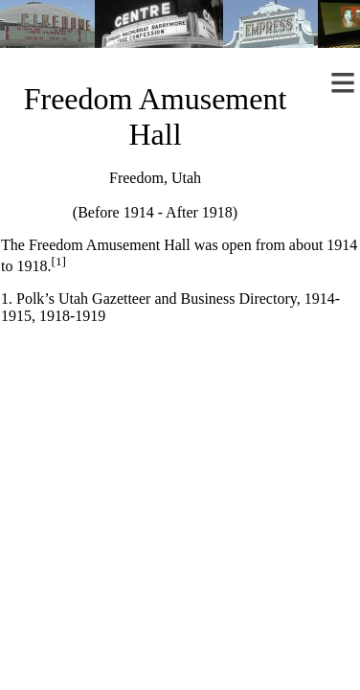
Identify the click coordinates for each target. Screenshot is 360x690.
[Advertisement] (179, 501)
